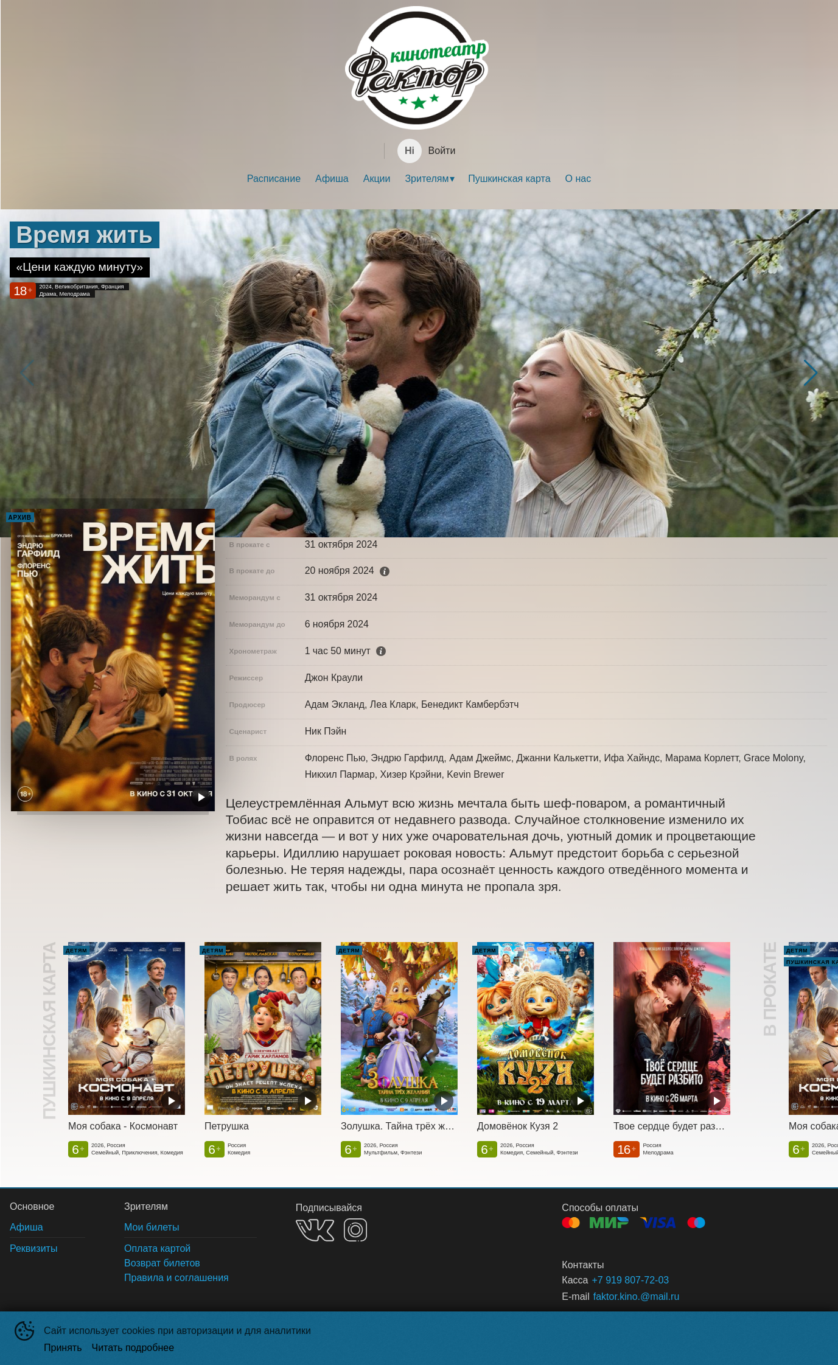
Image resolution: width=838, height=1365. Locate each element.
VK (315, 1230)
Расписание (274, 178)
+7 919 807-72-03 (630, 1280)
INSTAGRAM (355, 1229)
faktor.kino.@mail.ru (636, 1296)
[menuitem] (274, 179)
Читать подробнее (133, 1347)
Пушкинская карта (509, 178)
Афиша (332, 178)
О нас (578, 178)
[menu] (419, 179)
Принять (63, 1347)
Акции (377, 178)
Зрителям (427, 178)
